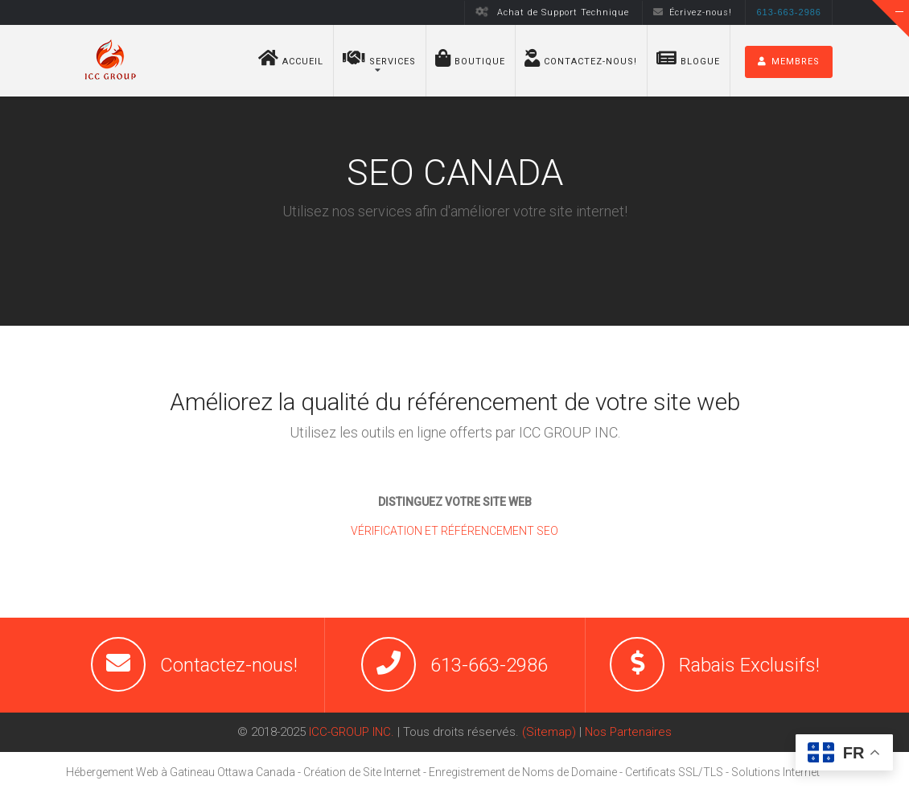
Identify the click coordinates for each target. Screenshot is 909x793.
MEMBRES (789, 61)
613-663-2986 (489, 665)
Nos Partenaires (628, 732)
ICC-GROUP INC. (351, 732)
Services (379, 58)
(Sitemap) (549, 732)
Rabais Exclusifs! (749, 665)
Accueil (290, 58)
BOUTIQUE (470, 58)
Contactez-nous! (580, 58)
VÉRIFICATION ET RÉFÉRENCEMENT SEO (454, 530)
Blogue (688, 58)
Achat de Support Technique (552, 12)
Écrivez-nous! (692, 12)
